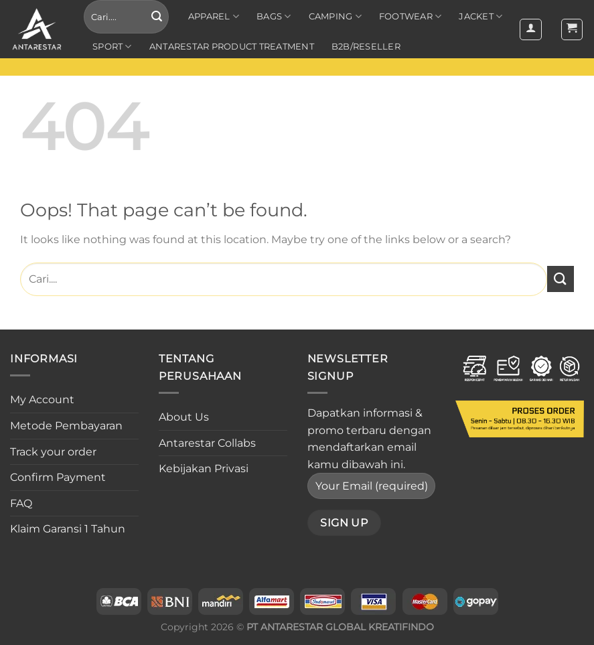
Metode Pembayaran (66, 425)
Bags (273, 16)
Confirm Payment (58, 477)
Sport (112, 46)
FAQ (21, 503)
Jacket (480, 16)
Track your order (53, 451)
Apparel (213, 16)
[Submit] (156, 16)
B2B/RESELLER (365, 47)
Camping (335, 16)
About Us (184, 417)
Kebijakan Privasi (203, 468)
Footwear (410, 16)
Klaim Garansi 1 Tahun (67, 528)
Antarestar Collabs (207, 443)
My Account (42, 399)
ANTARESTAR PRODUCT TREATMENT (231, 47)
